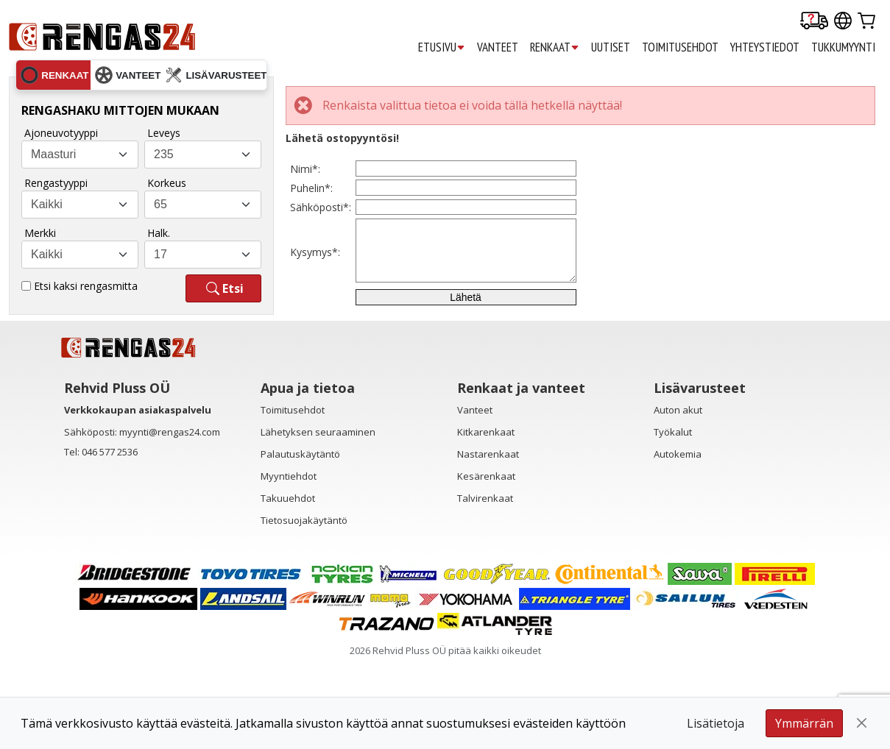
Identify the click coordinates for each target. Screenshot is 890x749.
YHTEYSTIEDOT (764, 47)
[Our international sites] (843, 22)
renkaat (54, 75)
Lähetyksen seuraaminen (318, 518)
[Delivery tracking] (814, 22)
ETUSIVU (441, 47)
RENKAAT (554, 47)
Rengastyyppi (56, 183)
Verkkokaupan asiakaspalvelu (137, 496)
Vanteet (474, 496)
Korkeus (166, 183)
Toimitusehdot (293, 496)
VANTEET (497, 47)
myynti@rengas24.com (169, 518)
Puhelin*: (311, 214)
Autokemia (678, 540)
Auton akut (678, 496)
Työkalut (673, 518)
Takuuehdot (288, 584)
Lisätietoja (715, 723)
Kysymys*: (315, 313)
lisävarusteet (215, 75)
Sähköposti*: (320, 251)
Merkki (40, 233)
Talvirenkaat (485, 584)
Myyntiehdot (289, 562)
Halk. (158, 233)
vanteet (127, 75)
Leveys (163, 133)
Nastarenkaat (488, 540)
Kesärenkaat (486, 562)
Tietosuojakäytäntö (304, 606)
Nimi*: (305, 178)
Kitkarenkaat (486, 518)
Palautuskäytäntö (300, 540)
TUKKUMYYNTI (843, 47)
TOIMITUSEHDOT (680, 47)
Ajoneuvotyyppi (61, 133)
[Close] (862, 723)
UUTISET (610, 47)
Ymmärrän (804, 723)
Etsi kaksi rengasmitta (86, 286)
